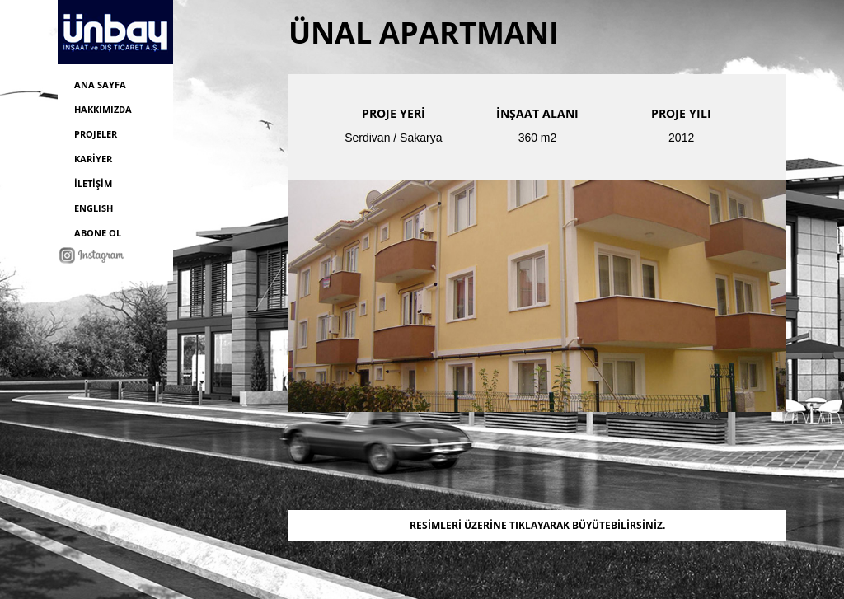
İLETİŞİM (93, 183)
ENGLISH (93, 208)
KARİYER (93, 158)
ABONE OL (97, 233)
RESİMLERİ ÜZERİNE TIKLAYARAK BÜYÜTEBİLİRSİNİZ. (537, 525)
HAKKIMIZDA (103, 109)
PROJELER (95, 134)
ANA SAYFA (100, 84)
